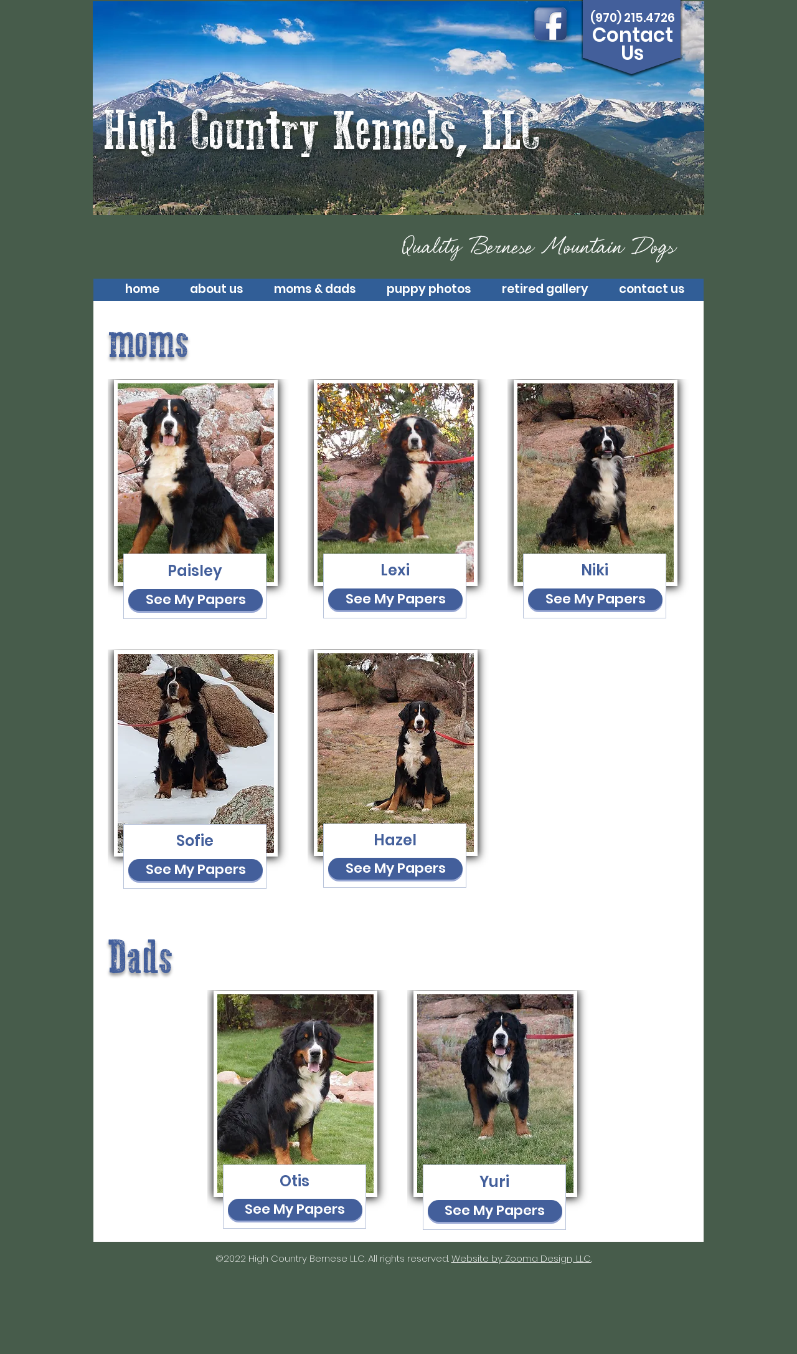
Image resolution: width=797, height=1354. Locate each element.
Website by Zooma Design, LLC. (521, 1258)
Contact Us (632, 44)
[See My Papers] (195, 600)
